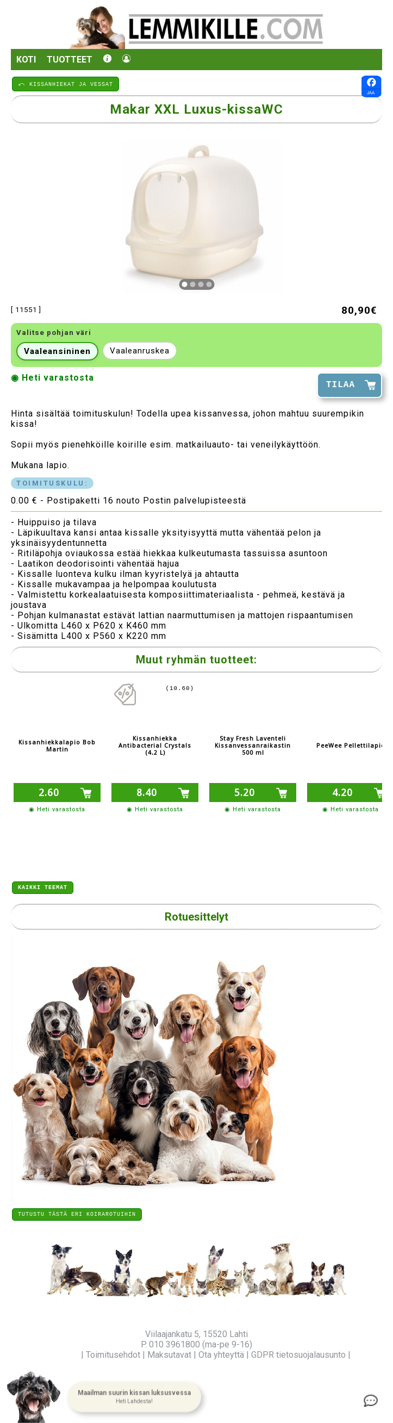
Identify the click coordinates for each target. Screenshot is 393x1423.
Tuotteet (69, 59)
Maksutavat (169, 1355)
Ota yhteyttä (221, 1355)
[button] (134, 1397)
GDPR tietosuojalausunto (298, 1355)
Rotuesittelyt (196, 915)
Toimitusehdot (113, 1355)
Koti (26, 59)
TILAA (340, 385)
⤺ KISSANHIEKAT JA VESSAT (65, 84)
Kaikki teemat (42, 885)
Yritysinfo (60, 1355)
